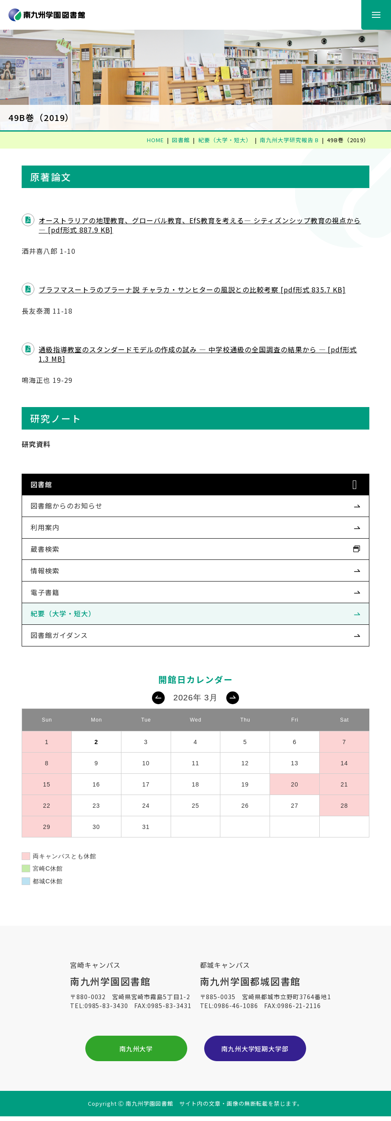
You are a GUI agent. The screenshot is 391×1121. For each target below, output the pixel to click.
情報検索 (48, 570)
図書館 (45, 484)
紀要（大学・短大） (66, 613)
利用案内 (48, 527)
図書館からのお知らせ (70, 505)
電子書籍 (48, 592)
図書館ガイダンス (63, 635)
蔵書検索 (48, 549)
